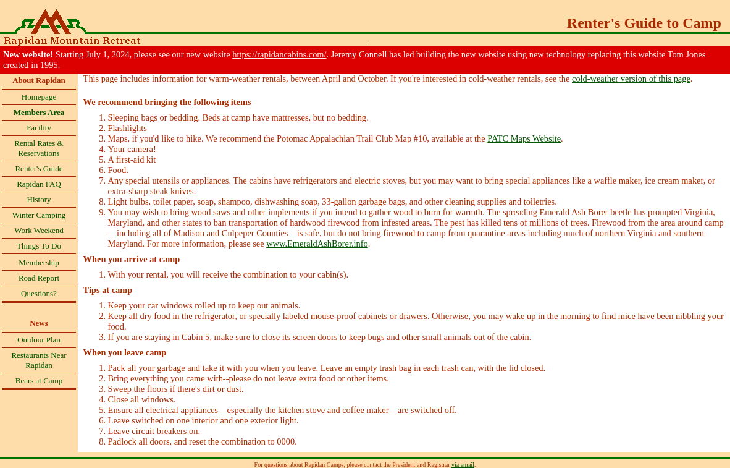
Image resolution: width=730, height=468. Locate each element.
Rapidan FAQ (39, 184)
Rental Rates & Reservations (38, 148)
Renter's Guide (38, 168)
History (39, 199)
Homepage (39, 96)
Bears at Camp (39, 380)
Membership (39, 262)
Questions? (39, 293)
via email (462, 464)
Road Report (39, 278)
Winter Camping (39, 214)
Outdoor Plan (39, 339)
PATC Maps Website (524, 138)
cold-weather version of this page (631, 78)
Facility (39, 127)
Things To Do (39, 245)
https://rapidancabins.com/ (279, 54)
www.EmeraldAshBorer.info (317, 244)
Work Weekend (39, 230)
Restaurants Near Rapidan (38, 360)
